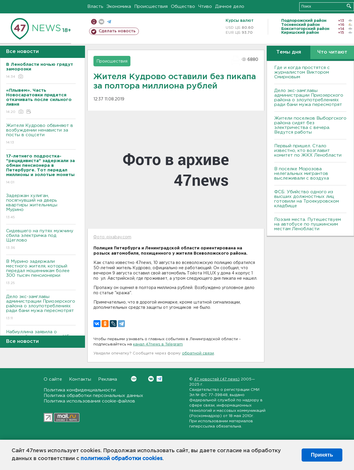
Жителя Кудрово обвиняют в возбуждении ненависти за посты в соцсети (41, 134)
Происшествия (151, 6)
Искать (349, 6)
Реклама (107, 379)
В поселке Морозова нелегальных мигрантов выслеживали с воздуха (301, 173)
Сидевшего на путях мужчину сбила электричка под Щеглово (41, 239)
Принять (322, 455)
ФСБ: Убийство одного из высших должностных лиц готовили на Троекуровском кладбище (306, 199)
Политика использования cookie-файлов (89, 401)
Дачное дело (229, 6)
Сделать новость (117, 31)
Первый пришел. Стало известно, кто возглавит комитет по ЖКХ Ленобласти (307, 150)
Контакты (80, 379)
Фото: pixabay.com (112, 237)
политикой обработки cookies (121, 458)
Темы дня (288, 52)
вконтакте (101, 21)
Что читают (332, 52)
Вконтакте (134, 379)
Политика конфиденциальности (80, 390)
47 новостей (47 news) (217, 379)
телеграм (109, 21)
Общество (183, 6)
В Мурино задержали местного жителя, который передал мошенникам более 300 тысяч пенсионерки (41, 272)
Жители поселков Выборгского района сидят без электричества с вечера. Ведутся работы (310, 125)
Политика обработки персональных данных (93, 396)
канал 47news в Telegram (158, 344)
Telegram (159, 379)
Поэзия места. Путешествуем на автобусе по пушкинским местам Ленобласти (307, 224)
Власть (95, 6)
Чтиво (205, 6)
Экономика (119, 6)
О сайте (53, 379)
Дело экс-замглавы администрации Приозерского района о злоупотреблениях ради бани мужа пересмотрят (41, 308)
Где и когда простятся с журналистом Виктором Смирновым (302, 72)
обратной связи (198, 353)
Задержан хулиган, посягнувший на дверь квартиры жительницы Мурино (41, 207)
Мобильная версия (94, 21)
